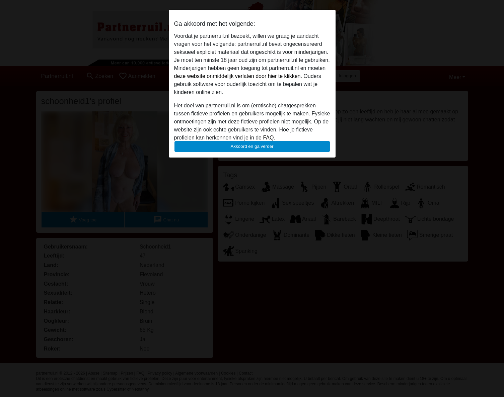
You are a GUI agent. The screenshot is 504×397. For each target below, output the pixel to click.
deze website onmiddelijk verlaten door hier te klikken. (238, 76)
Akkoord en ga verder (251, 146)
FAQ (268, 137)
